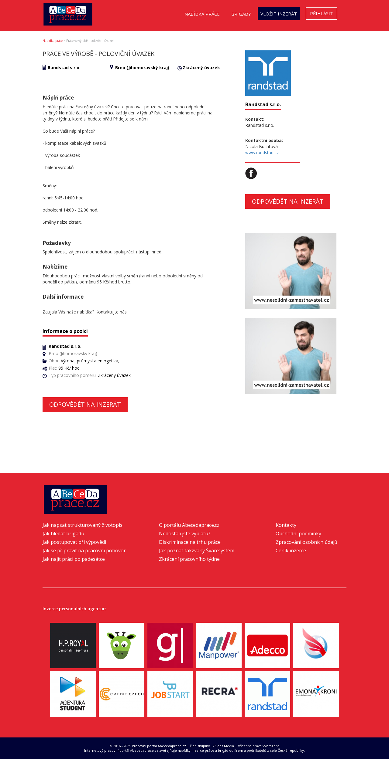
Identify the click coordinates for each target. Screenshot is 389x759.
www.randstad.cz (262, 152)
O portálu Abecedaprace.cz (189, 525)
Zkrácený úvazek (201, 67)
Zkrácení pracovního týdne (189, 559)
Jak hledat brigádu (63, 533)
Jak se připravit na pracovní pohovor (84, 550)
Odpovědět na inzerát (85, 404)
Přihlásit (321, 13)
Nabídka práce (202, 14)
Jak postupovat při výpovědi (74, 542)
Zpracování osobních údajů (306, 542)
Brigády (241, 14)
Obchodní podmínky (298, 533)
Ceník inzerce (291, 550)
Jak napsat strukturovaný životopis (82, 525)
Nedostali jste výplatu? (184, 533)
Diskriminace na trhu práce (190, 542)
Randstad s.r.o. (64, 67)
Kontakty (286, 525)
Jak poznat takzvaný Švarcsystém (196, 550)
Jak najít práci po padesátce (74, 559)
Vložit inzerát (278, 14)
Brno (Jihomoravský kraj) (142, 67)
